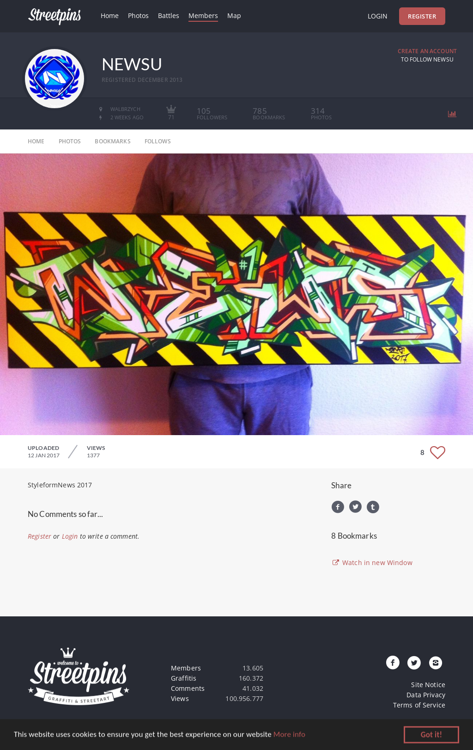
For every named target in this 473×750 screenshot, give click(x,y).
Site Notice (428, 684)
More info (289, 735)
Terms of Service (419, 705)
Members (203, 15)
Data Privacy (425, 694)
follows (158, 141)
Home (110, 15)
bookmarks (112, 141)
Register (422, 16)
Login (378, 16)
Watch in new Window (371, 562)
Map (234, 15)
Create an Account (427, 51)
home (36, 141)
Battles (168, 15)
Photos (138, 15)
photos (70, 141)
